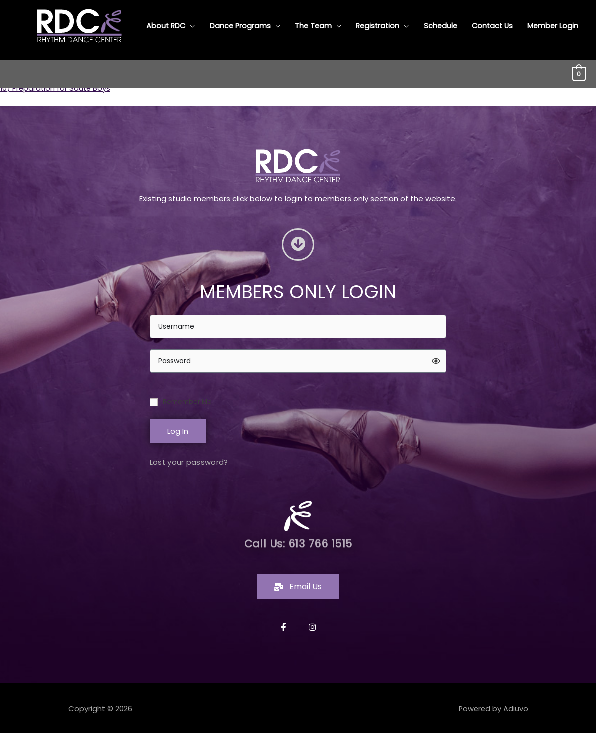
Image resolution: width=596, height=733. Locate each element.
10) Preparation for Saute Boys (56, 88)
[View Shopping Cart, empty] (579, 70)
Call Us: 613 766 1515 (298, 541)
